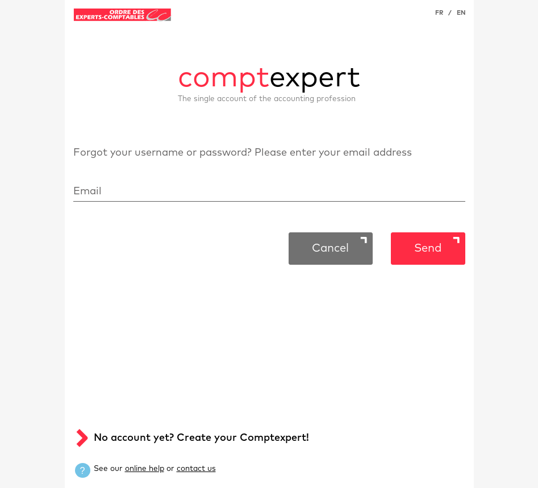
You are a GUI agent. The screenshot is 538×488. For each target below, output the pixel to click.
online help (144, 469)
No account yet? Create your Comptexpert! (201, 438)
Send (427, 248)
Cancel (330, 248)
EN (461, 13)
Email (87, 191)
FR (439, 13)
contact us (196, 469)
